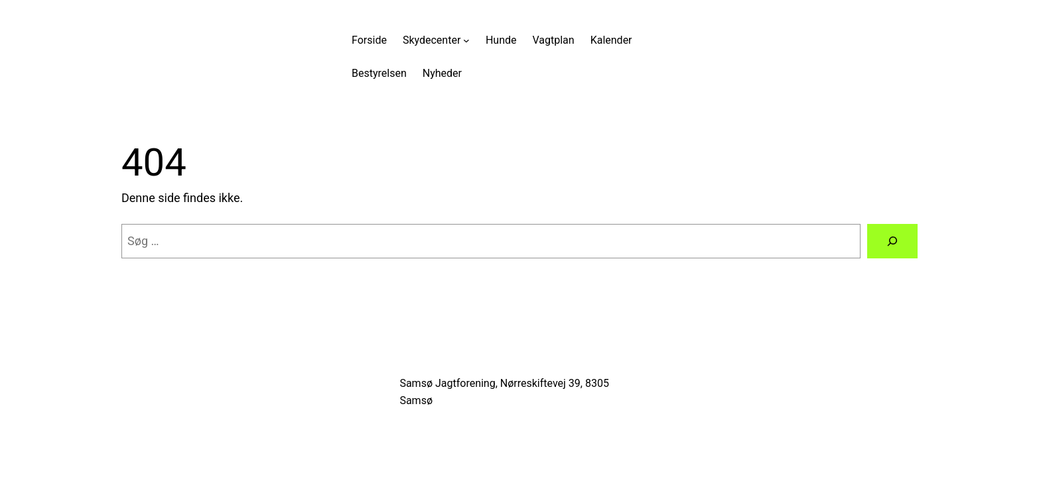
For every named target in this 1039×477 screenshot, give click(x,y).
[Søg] (892, 241)
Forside (369, 40)
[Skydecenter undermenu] (466, 40)
